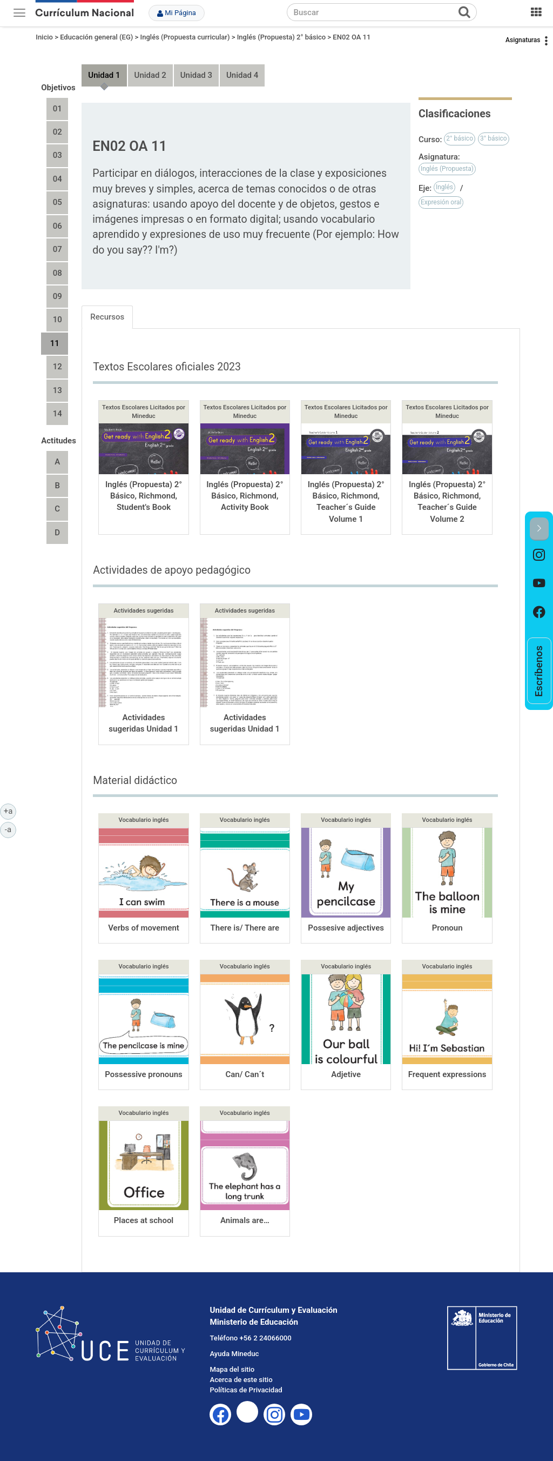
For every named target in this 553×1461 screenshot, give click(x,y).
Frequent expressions (447, 1074)
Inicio (44, 37)
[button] (539, 529)
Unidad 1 (104, 75)
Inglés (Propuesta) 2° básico (281, 37)
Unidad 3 (196, 75)
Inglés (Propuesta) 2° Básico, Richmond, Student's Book (143, 496)
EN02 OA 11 (351, 37)
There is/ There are (245, 928)
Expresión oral (441, 202)
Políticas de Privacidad (246, 1390)
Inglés (444, 187)
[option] (539, 555)
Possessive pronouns (144, 1074)
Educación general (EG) (96, 37)
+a (10, 810)
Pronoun (447, 928)
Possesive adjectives (346, 928)
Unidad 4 (242, 75)
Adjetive (346, 1074)
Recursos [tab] (107, 317)
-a (10, 829)
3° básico (493, 138)
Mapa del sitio (232, 1369)
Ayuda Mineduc (234, 1354)
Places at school (144, 1220)
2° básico (459, 138)
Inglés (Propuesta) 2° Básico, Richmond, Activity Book (244, 496)
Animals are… (244, 1220)
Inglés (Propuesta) (447, 168)
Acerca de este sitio (241, 1380)
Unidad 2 (150, 75)
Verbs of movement (143, 928)
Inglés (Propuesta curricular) (185, 37)
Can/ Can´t (244, 1074)
